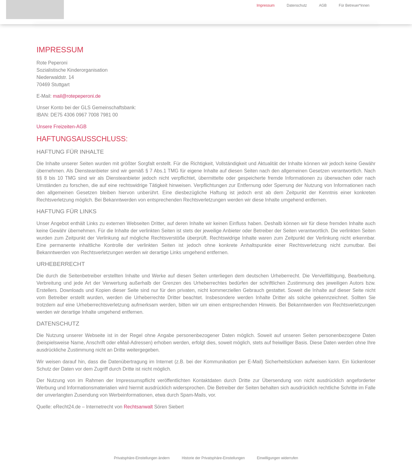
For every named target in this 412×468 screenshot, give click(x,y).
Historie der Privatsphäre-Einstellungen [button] (213, 458)
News (191, 17)
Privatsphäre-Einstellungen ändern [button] (142, 458)
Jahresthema (253, 17)
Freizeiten (289, 17)
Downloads (358, 17)
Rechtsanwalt (138, 406)
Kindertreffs (323, 17)
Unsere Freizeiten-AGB (62, 126)
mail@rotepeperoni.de (77, 96)
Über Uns (218, 17)
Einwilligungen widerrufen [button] (277, 458)
